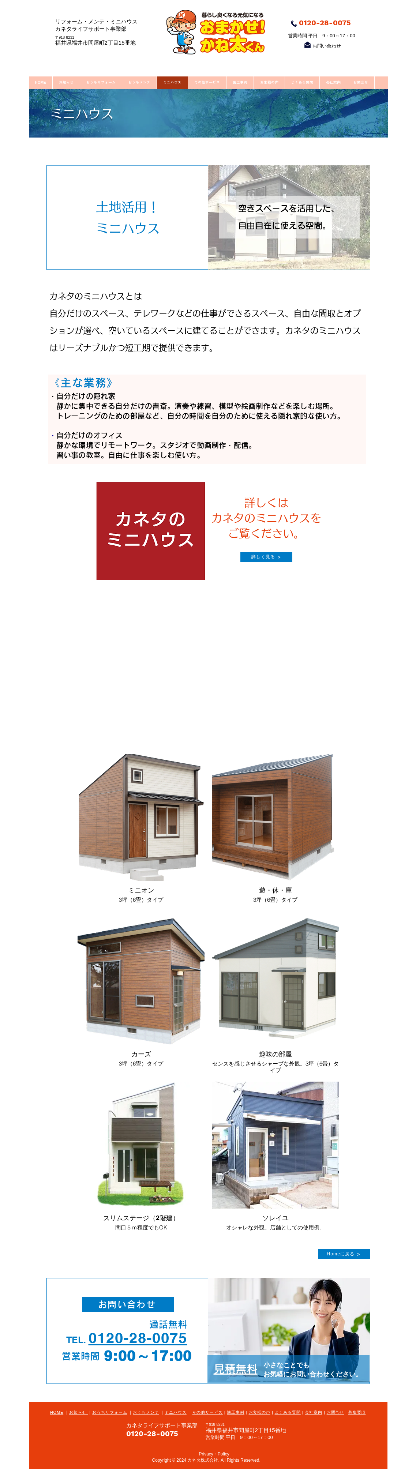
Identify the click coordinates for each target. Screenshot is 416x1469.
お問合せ (335, 1412)
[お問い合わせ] (128, 1304)
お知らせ (78, 1412)
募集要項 (357, 1412)
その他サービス (207, 1412)
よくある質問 (288, 1412)
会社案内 (313, 1412)
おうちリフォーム (109, 1412)
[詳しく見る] (266, 557)
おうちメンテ (146, 1412)
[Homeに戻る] (344, 1254)
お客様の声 (259, 1412)
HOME (57, 1412)
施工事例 (235, 1412)
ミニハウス (175, 1412)
